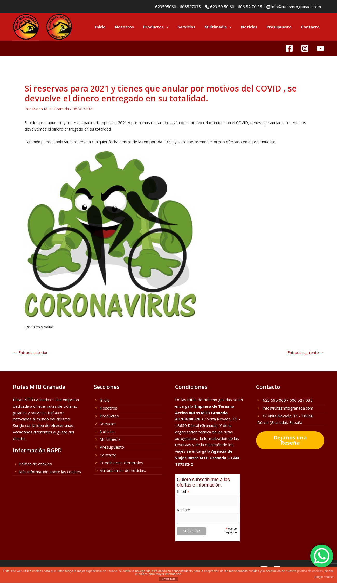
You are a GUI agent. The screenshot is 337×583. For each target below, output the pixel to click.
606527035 (190, 6)
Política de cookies (35, 464)
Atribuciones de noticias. (121, 469)
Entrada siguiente (305, 352)
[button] (174, 27)
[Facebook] (289, 48)
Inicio (112, 26)
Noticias (253, 26)
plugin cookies (324, 577)
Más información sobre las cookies (49, 471)
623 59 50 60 (221, 6)
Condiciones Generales (120, 462)
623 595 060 (274, 400)
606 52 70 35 (250, 6)
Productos (164, 27)
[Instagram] (305, 48)
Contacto (311, 26)
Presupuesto (281, 26)
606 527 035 (301, 400)
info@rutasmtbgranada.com (295, 6)
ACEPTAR (168, 579)
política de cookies (310, 571)
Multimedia (223, 27)
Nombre (183, 510)
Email (183, 491)
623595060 (165, 6)
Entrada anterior (30, 352)
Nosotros (134, 26)
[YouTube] (320, 48)
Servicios (193, 26)
